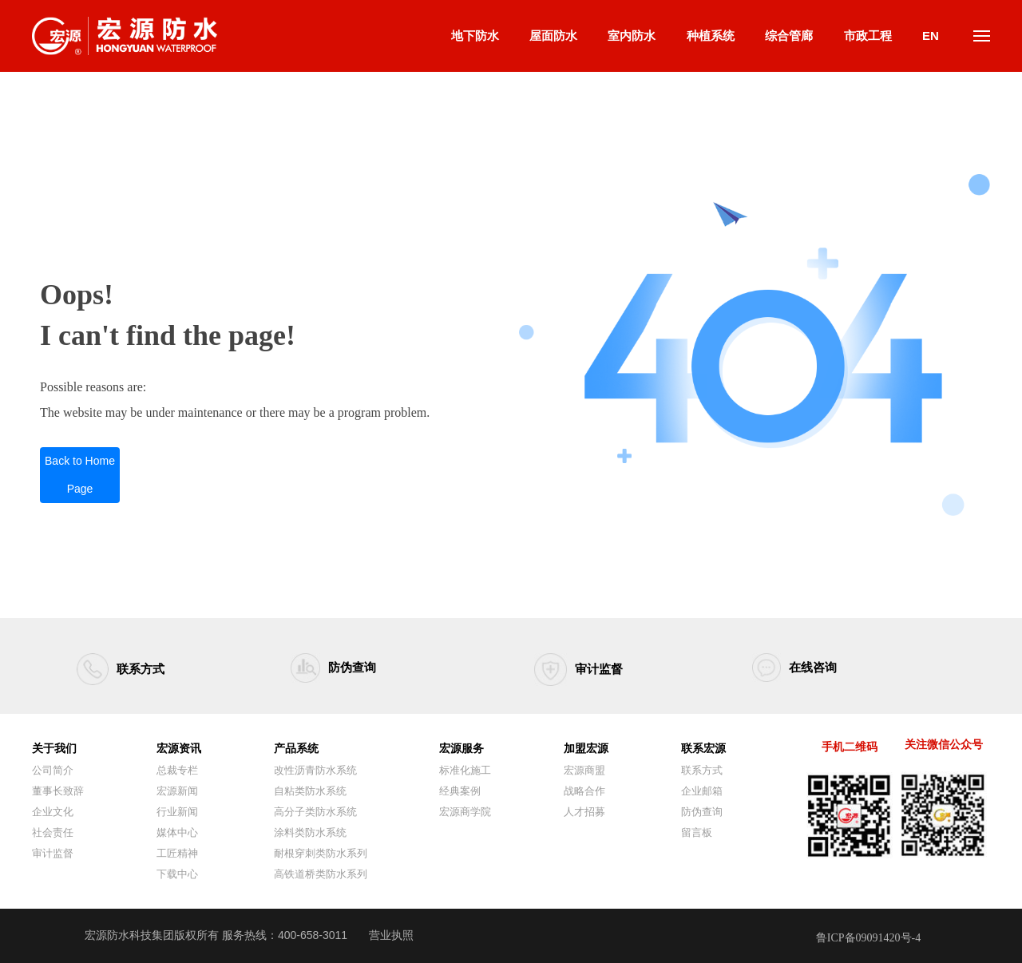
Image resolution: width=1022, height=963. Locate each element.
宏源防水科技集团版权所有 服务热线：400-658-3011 (216, 935)
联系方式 (140, 669)
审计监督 (599, 669)
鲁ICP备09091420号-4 (868, 938)
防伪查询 (352, 667)
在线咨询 (813, 667)
